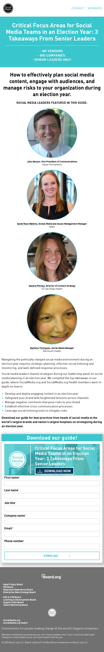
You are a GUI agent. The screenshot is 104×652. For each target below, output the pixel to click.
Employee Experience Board (18, 589)
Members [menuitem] (95, 8)
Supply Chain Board (13, 602)
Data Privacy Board (13, 584)
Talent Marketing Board (15, 604)
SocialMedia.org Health (15, 622)
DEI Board (8, 587)
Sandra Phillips (37, 285)
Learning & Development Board (19, 599)
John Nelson (33, 161)
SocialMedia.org (11, 620)
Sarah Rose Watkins (27, 223)
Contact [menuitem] (78, 8)
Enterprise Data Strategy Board (19, 592)
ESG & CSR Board (12, 597)
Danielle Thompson (40, 348)
